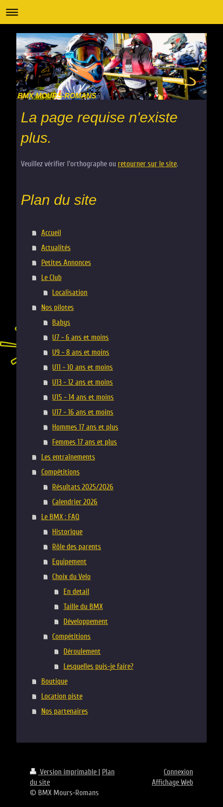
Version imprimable (64, 772)
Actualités (56, 247)
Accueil (51, 232)
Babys (61, 322)
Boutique (54, 681)
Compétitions (60, 472)
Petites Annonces (66, 262)
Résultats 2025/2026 (82, 487)
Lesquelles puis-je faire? (98, 666)
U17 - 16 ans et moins (82, 412)
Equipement (69, 561)
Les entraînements (68, 457)
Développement (85, 621)
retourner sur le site (147, 164)
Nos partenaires (64, 711)
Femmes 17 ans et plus (84, 442)
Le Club (51, 277)
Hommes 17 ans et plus (85, 427)
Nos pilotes (57, 307)
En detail (76, 591)
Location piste (61, 696)
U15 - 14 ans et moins (83, 397)
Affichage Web (172, 782)
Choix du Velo (71, 576)
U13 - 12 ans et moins (82, 382)
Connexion (178, 772)
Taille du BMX (83, 606)
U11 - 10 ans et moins (82, 367)
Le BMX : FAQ (60, 517)
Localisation (69, 292)
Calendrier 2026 (74, 502)
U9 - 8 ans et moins (80, 352)
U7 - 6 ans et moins (80, 337)
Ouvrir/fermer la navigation (111, 12)
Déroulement (82, 651)
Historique (67, 531)
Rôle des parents (76, 546)
